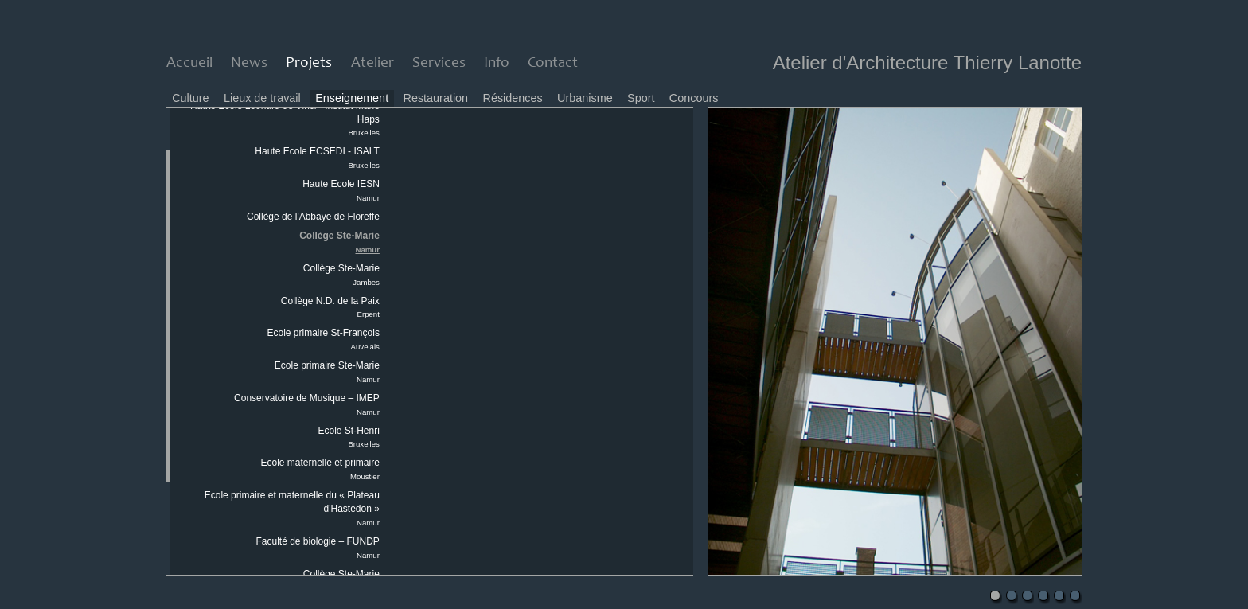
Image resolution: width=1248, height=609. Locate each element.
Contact (553, 63)
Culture (190, 98)
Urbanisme (585, 98)
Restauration (436, 98)
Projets (309, 63)
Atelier (372, 63)
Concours (694, 98)
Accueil (189, 63)
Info (496, 63)
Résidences (513, 98)
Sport (640, 98)
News (249, 63)
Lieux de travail (262, 98)
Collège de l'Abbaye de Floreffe (313, 216)
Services (439, 63)
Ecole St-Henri (349, 437)
